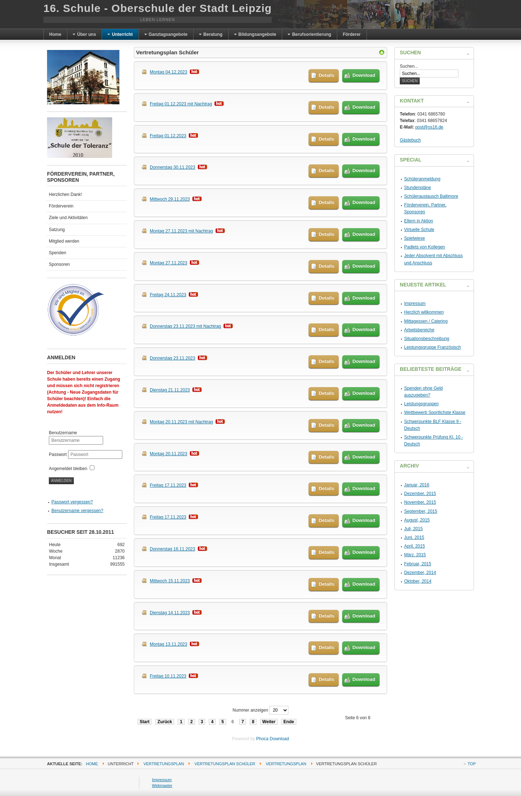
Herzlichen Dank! (65, 194)
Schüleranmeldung (422, 178)
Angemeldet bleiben (68, 468)
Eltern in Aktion (418, 220)
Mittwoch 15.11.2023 (170, 580)
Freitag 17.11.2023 (168, 485)
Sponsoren (59, 264)
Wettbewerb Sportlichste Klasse (434, 412)
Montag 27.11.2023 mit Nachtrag (181, 231)
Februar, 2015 (417, 563)
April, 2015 (414, 546)
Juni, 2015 (414, 537)
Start (144, 721)
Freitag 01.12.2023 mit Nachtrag (181, 103)
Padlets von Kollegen (424, 247)
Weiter (268, 721)
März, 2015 (415, 554)
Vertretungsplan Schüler (225, 764)
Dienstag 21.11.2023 (170, 390)
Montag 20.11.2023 (168, 453)
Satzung (57, 229)
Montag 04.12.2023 (168, 72)
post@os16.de (429, 127)
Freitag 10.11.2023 (168, 676)
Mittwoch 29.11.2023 (170, 199)
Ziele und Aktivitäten (68, 217)
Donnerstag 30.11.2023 (172, 167)
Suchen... (409, 66)
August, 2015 (417, 520)
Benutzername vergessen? (77, 510)
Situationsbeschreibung (426, 338)
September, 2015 (420, 511)
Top (472, 764)
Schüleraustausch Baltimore (431, 196)
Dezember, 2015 (420, 493)
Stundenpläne (417, 187)
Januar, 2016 (416, 484)
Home (92, 764)
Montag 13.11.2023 (168, 644)
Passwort (58, 454)
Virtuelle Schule (419, 229)
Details (326, 75)
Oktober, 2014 (417, 581)
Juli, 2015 (413, 528)
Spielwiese (414, 238)
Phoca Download (272, 738)
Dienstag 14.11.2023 (170, 612)
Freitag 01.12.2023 (168, 135)
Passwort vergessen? (72, 501)
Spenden (57, 252)
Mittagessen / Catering (426, 321)
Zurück (164, 721)
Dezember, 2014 (420, 572)
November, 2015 (420, 502)
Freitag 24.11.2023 (168, 294)
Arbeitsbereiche (419, 329)
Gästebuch (410, 140)
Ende (288, 721)
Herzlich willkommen (424, 312)
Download (363, 75)
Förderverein (61, 206)
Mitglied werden (64, 241)
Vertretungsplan (163, 764)
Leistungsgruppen (421, 403)
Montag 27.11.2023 (168, 262)
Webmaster (162, 785)
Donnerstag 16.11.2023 (172, 549)
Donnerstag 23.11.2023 (172, 358)
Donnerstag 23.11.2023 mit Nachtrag (185, 326)
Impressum (414, 303)
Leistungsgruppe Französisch (432, 347)
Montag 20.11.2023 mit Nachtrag (181, 421)
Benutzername (63, 432)
